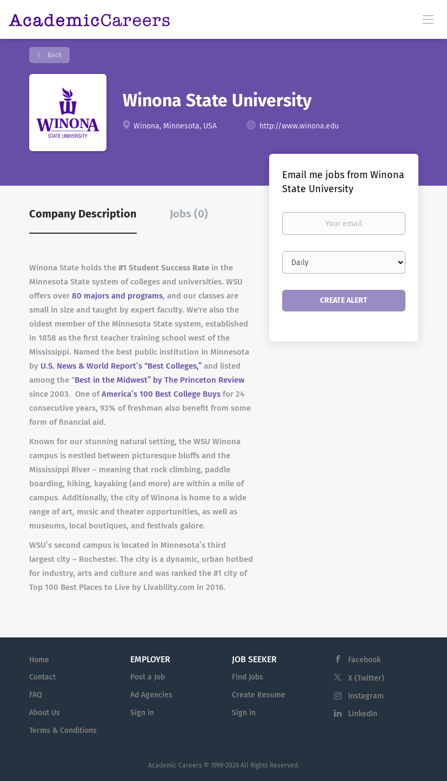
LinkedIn (362, 713)
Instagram (366, 696)
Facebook (364, 659)
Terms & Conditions (63, 730)
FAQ (35, 694)
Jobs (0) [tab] (189, 213)
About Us (44, 712)
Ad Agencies (151, 694)
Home (39, 659)
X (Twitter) (366, 678)
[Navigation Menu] (428, 19)
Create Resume (258, 694)
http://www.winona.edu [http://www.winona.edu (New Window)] (299, 126)
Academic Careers (175, 765)
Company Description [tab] (83, 213)
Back (54, 55)
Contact (42, 677)
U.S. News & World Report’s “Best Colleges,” (121, 366)
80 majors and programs (117, 296)
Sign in (142, 712)
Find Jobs (247, 677)
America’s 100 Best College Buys (161, 394)
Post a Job (147, 677)
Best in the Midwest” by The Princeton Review (159, 380)
